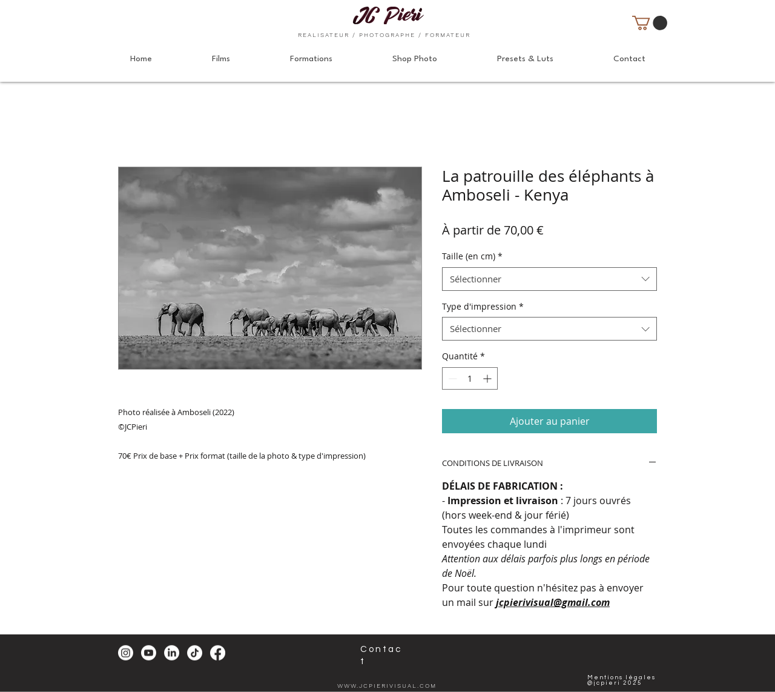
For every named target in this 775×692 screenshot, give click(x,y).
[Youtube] (148, 652)
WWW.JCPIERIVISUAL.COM (387, 685)
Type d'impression (483, 306)
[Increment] (488, 378)
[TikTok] (194, 652)
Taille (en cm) (472, 256)
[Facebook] (217, 652)
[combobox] (549, 279)
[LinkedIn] (171, 652)
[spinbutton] (470, 378)
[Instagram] (125, 652)
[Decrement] (451, 378)
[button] (649, 23)
